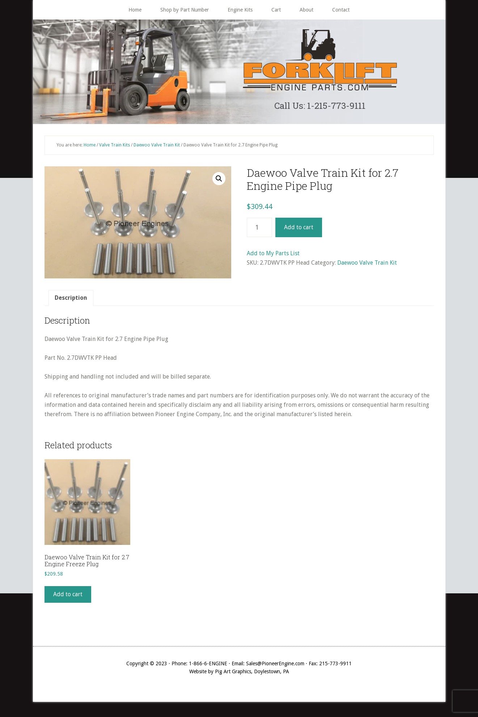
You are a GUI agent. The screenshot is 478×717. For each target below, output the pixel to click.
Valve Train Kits (114, 148)
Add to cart (298, 230)
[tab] (70, 302)
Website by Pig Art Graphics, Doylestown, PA (239, 675)
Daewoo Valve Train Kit (157, 148)
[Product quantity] (259, 231)
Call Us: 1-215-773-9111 (319, 107)
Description (71, 301)
